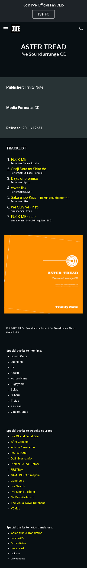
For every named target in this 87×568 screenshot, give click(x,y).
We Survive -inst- (25, 207)
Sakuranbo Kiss (24, 197)
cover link (18, 188)
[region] (43, 11)
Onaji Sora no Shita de (28, 169)
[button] (5, 28)
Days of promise (24, 178)
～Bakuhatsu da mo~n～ (54, 197)
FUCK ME (18, 159)
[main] (43, 50)
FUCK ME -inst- (23, 216)
